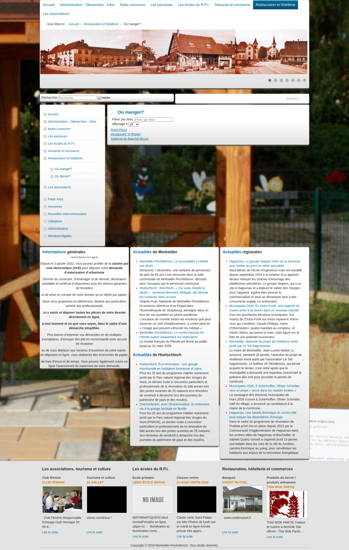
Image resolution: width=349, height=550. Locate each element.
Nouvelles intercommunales (67, 214)
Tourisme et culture (101, 477)
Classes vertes (188, 477)
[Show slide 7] (304, 80)
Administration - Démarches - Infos (87, 5)
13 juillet (95, 482)
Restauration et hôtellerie (275, 5)
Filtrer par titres (123, 119)
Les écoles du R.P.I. (193, 5)
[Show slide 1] (270, 80)
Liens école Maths (148, 482)
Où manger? (63, 169)
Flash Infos (55, 199)
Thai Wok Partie (281, 487)
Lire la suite (50, 532)
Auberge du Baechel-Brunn (130, 138)
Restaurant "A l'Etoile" (126, 134)
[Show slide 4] (287, 80)
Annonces (55, 206)
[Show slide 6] (298, 80)
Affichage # (120, 124)
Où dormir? (62, 176)
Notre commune (132, 5)
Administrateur (58, 228)
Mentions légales (59, 236)
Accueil (49, 5)
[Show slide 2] (275, 80)
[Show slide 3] (281, 80)
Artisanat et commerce (232, 5)
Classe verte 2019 (192, 482)
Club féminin (51, 477)
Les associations (56, 14)
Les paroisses (162, 5)
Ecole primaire (143, 477)
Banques (228, 477)
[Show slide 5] (293, 80)
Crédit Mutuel (235, 482)
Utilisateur (55, 221)
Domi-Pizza (119, 130)
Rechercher (49, 97)
